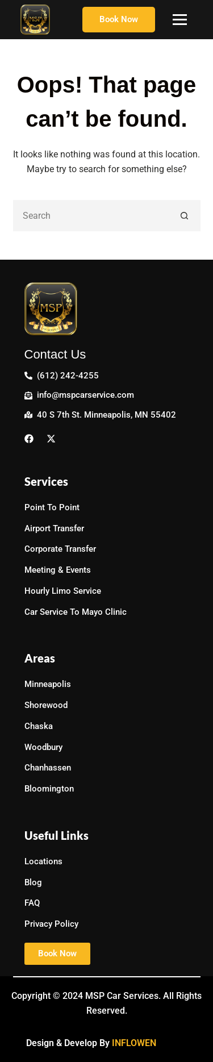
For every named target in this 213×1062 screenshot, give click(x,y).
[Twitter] (54, 438)
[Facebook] (31, 438)
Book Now (118, 19)
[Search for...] (91, 215)
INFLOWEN (134, 1043)
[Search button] (185, 215)
